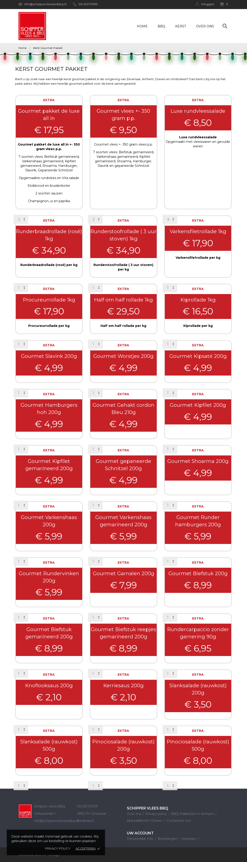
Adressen (189, 839)
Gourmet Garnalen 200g (123, 573)
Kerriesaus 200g (123, 685)
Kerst (180, 26)
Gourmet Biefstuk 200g (198, 573)
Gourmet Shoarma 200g (197, 461)
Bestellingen (168, 839)
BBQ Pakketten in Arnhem (193, 814)
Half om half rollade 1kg (123, 300)
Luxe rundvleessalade (197, 111)
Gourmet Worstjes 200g (123, 356)
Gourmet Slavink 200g (49, 356)
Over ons (205, 26)
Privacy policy (57, 848)
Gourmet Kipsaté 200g (198, 356)
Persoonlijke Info (140, 839)
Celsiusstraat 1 (45, 814)
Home (142, 26)
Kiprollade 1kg (198, 300)
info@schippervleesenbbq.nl (42, 4)
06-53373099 (85, 4)
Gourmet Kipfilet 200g (198, 405)
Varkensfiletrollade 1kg (198, 231)
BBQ (161, 26)
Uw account (140, 833)
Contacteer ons (179, 821)
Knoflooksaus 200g (49, 685)
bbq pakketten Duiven (145, 821)
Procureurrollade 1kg (49, 300)
